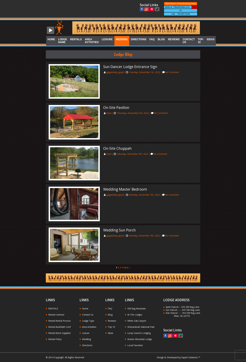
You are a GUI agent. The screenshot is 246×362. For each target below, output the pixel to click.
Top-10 (201, 41)
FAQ (152, 39)
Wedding (122, 39)
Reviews (174, 39)
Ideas (210, 39)
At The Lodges (134, 314)
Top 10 (111, 326)
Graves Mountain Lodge (139, 339)
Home (51, 39)
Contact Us (189, 41)
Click (194, 7)
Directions (138, 39)
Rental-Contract (56, 314)
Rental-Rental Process (59, 320)
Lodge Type (88, 320)
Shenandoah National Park (141, 326)
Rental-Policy (55, 339)
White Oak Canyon (136, 320)
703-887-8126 (183, 14)
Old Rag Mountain (136, 308)
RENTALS (53, 308)
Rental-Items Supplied (59, 333)
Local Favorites (135, 345)
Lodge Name (62, 41)
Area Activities (92, 41)
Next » (126, 267)
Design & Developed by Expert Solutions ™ (178, 357)
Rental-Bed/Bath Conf (59, 326)
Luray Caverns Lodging (139, 333)
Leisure (107, 39)
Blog (161, 39)
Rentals (76, 39)
